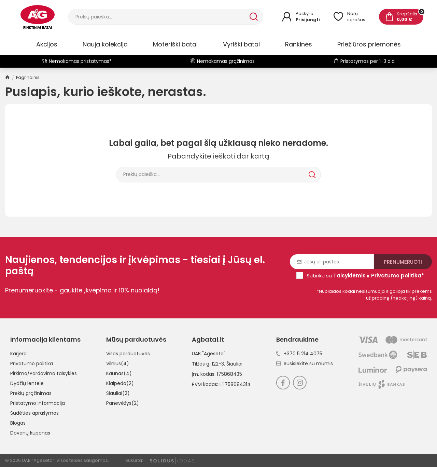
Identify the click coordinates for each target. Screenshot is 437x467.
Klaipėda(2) (120, 383)
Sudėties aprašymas (34, 413)
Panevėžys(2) (122, 403)
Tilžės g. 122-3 (208, 363)
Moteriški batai (175, 44)
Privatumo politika (31, 363)
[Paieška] (158, 17)
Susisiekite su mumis (304, 363)
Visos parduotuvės (128, 353)
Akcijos (46, 44)
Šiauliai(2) (118, 393)
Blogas (18, 423)
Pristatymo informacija (37, 403)
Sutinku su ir (365, 275)
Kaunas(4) (119, 373)
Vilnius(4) (117, 363)
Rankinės (298, 44)
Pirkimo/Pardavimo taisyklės (43, 373)
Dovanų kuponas (30, 432)
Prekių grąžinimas (31, 393)
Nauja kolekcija (105, 44)
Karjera (18, 353)
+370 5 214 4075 (299, 353)
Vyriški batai (241, 44)
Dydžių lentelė (27, 383)
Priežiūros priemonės (369, 44)
